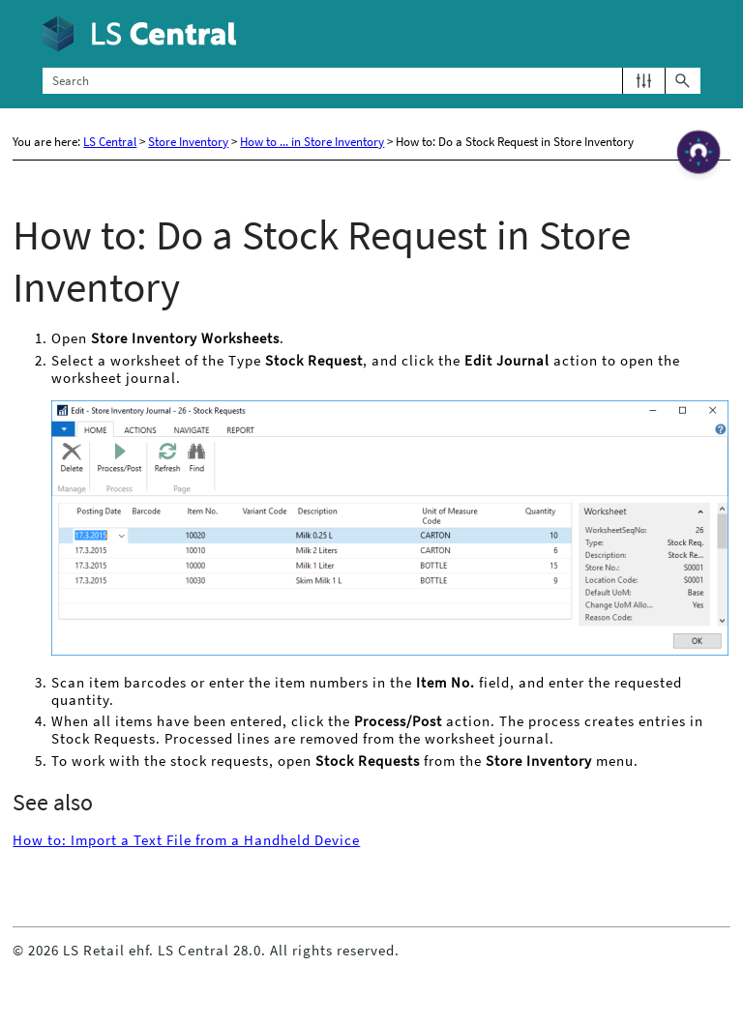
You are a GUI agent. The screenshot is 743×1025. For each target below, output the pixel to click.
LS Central (109, 141)
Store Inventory (188, 141)
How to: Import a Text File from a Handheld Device (186, 840)
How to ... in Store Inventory (312, 141)
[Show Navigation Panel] (690, 34)
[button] (644, 81)
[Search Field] (371, 81)
